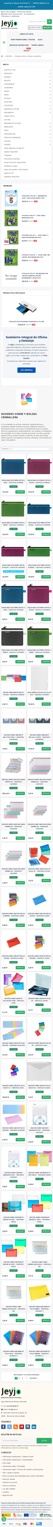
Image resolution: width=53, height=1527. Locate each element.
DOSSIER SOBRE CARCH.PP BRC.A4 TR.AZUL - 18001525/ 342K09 (39, 915)
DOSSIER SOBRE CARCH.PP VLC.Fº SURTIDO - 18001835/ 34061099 (13, 1129)
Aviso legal (7, 1463)
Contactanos (29, 14)
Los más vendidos (8, 12)
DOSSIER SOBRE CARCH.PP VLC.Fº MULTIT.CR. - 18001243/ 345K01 (39, 1087)
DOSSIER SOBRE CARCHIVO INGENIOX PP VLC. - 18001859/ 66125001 (13, 1175)
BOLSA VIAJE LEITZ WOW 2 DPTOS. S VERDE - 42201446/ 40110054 (39, 651)
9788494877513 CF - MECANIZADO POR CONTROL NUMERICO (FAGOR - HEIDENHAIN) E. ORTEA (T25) (35, 276)
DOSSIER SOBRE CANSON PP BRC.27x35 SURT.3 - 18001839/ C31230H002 (13, 737)
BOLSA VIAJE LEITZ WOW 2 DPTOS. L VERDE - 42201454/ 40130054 (13, 524)
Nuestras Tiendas (9, 1479)
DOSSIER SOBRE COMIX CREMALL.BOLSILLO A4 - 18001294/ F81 (39, 1264)
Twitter (9, 1427)
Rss (15, 1427)
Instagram (28, 1427)
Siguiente (33, 1378)
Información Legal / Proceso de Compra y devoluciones (23, 1469)
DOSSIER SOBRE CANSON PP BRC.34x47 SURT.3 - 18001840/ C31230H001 (39, 737)
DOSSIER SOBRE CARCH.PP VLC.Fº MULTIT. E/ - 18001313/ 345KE (13, 1087)
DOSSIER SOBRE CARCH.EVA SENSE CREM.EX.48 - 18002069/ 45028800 (13, 782)
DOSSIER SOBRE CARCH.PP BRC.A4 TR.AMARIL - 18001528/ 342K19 (13, 915)
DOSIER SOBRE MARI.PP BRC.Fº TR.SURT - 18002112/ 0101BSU (13, 694)
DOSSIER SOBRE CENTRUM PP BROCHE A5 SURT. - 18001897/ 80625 (13, 1264)
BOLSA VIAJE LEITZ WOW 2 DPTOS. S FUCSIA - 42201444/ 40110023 (39, 609)
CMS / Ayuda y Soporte (11, 1473)
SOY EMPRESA (27, 370)
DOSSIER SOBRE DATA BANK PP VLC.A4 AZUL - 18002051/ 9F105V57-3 (13, 1354)
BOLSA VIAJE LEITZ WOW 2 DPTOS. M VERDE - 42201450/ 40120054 (39, 566)
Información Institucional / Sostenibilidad (18, 1460)
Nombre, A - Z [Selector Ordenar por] (7, 449)
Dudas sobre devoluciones (11, 14)
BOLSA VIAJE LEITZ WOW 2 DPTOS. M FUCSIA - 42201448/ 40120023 (13, 566)
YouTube (21, 1427)
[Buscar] (40, 21)
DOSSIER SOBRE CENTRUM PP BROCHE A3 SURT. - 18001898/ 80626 (13, 1220)
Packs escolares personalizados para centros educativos (23, 1476)
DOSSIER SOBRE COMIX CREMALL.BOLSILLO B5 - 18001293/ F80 (13, 1309)
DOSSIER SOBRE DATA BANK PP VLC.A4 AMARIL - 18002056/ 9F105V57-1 (39, 1309)
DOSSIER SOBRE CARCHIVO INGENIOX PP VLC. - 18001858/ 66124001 (39, 1130)
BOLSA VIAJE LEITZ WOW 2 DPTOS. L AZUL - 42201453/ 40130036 (13, 481)
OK (44, 1440)
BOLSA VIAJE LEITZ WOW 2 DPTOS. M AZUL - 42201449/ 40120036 (39, 524)
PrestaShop (47, 1519)
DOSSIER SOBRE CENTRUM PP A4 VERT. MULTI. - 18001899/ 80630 (39, 1174)
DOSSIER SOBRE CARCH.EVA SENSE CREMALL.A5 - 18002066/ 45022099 (13, 827)
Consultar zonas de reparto (13, 382)
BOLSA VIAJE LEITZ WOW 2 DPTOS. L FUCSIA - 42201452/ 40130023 (39, 481)
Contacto (6, 1492)
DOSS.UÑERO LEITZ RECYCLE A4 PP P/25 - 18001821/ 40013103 (39, 694)
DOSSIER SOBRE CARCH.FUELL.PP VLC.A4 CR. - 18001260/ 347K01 (39, 870)
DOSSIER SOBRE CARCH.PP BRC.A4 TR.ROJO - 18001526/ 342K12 (13, 957)
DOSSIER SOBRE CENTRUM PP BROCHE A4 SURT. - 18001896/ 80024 (39, 1220)
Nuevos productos (9, 1486)
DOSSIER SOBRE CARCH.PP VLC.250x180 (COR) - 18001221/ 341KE (13, 1001)
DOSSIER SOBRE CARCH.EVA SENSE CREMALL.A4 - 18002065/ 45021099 (39, 782)
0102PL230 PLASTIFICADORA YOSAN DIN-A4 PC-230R (26, 321)
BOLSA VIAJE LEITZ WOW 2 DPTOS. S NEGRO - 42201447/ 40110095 (13, 651)
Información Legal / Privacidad (14, 1466)
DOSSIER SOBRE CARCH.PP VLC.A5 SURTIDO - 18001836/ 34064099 (13, 1044)
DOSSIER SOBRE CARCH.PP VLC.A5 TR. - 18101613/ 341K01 (39, 1044)
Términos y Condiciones (10, 16)
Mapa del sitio (8, 1495)
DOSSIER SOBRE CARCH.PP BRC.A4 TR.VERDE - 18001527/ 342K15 (39, 957)
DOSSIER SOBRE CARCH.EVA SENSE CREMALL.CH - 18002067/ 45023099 (13, 871)
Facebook (3, 1427)
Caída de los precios (10, 1482)
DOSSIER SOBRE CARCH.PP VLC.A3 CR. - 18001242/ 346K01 (39, 1000)
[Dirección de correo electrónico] (19, 1440)
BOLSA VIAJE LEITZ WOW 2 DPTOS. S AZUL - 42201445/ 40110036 (13, 609)
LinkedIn (34, 1427)
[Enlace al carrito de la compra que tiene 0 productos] (47, 27)
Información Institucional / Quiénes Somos (18, 1457)
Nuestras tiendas (24, 12)
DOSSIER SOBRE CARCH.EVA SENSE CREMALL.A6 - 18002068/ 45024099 (39, 827)
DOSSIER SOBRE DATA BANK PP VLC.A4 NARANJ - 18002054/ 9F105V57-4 (39, 1354)
